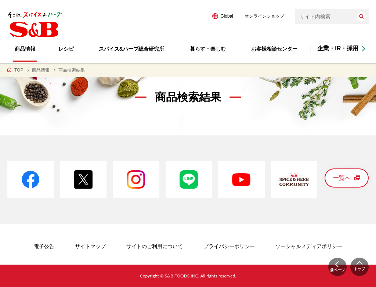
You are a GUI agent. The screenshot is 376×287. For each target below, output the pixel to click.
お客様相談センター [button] (274, 49)
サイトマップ (90, 246)
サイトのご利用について (154, 246)
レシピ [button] (66, 49)
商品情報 (41, 70)
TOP (18, 70)
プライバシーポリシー (229, 246)
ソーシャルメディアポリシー (308, 246)
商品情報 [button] (25, 49)
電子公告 (44, 246)
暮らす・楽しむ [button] (208, 49)
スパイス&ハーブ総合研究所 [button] (131, 49)
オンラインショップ (264, 16)
